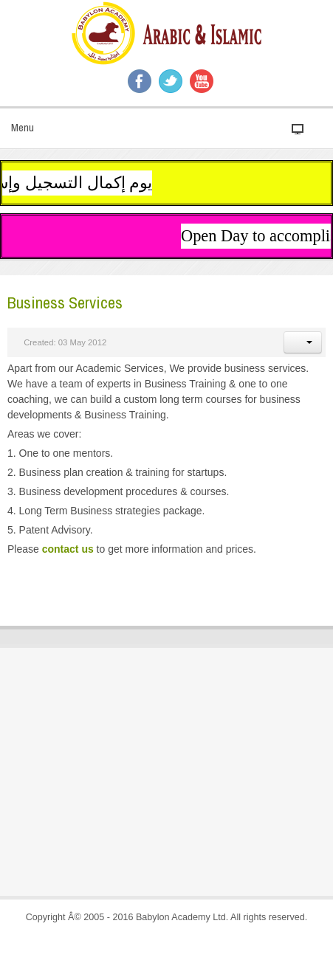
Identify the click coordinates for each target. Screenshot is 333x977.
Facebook (139, 81)
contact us (68, 549)
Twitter (170, 81)
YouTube (201, 81)
